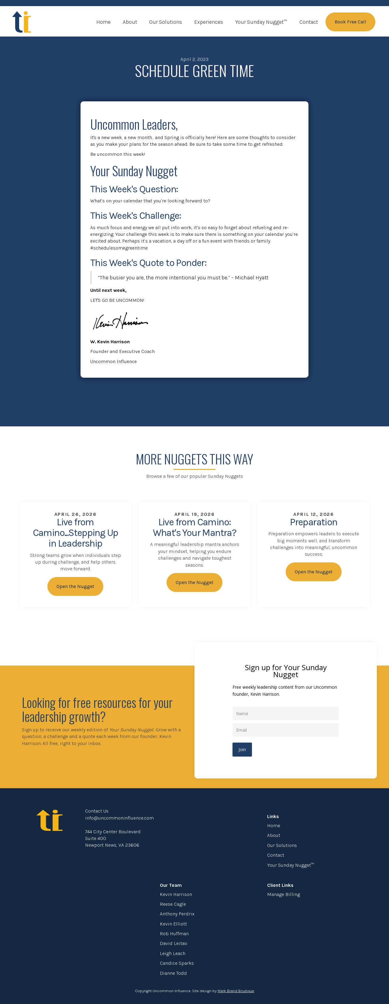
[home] (21, 22)
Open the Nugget (75, 586)
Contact (308, 22)
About (130, 22)
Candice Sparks (177, 963)
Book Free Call (350, 22)
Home (103, 22)
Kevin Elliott (173, 924)
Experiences (208, 22)
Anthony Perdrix (177, 914)
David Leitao (173, 943)
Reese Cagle (173, 904)
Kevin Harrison (176, 894)
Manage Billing (283, 894)
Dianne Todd (173, 973)
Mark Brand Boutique (236, 990)
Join (242, 749)
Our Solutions (165, 22)
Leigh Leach (172, 953)
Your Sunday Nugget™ (261, 22)
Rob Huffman (174, 933)
